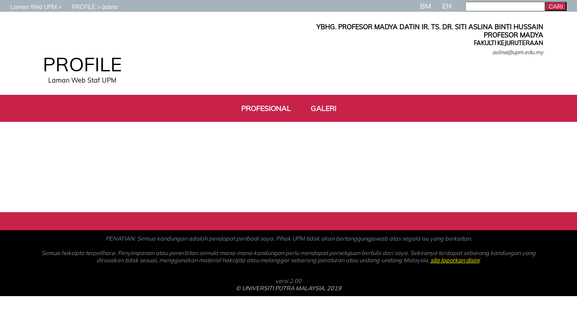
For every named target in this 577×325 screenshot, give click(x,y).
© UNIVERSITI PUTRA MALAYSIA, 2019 (288, 288)
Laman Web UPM (29, 6)
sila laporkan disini (455, 260)
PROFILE (79, 6)
